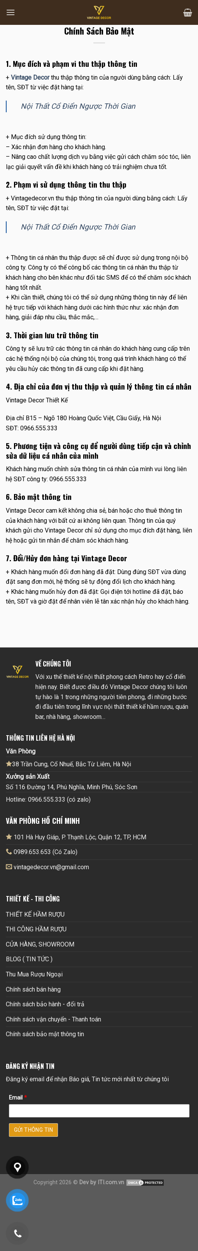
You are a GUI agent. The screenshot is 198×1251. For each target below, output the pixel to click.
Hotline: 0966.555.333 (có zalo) (48, 799)
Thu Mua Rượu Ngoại (34, 974)
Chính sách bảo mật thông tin (45, 1034)
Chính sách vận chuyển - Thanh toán (53, 1019)
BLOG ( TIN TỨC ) (29, 959)
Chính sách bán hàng (33, 989)
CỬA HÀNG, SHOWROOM (40, 944)
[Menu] (10, 12)
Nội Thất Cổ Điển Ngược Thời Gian (78, 106)
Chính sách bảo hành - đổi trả (45, 1004)
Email (18, 1097)
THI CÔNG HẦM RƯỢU (36, 929)
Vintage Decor (30, 77)
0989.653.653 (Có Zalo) (45, 852)
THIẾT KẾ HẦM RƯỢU (35, 914)
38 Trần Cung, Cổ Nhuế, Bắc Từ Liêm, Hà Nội (68, 764)
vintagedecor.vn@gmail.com (51, 867)
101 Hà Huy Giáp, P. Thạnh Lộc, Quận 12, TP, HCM (76, 837)
